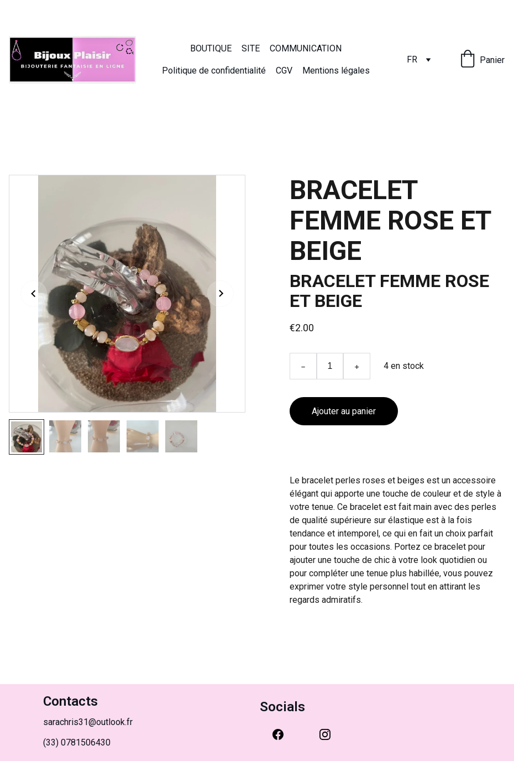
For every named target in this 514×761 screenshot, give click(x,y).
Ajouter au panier (344, 411)
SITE (251, 48)
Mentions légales (336, 70)
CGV (284, 70)
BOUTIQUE (211, 48)
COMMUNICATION (306, 48)
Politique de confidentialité (214, 70)
